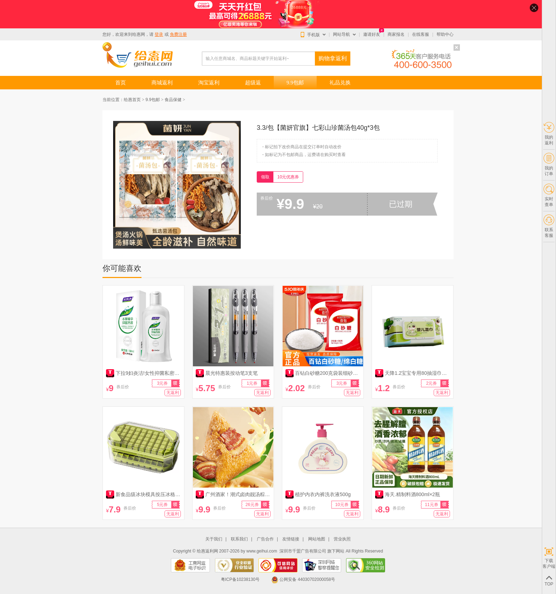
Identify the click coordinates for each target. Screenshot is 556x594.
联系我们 (239, 539)
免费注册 (178, 34)
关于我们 (213, 539)
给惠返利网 (207, 551)
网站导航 (341, 34)
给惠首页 (132, 99)
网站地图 (316, 539)
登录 (159, 34)
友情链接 (290, 539)
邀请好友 (371, 34)
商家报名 (396, 34)
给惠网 (138, 34)
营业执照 (342, 539)
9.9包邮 (152, 99)
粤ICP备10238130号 (240, 579)
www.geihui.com (261, 551)
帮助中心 (445, 34)
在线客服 (420, 34)
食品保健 (173, 99)
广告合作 (265, 539)
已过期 (400, 204)
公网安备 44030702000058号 (303, 579)
